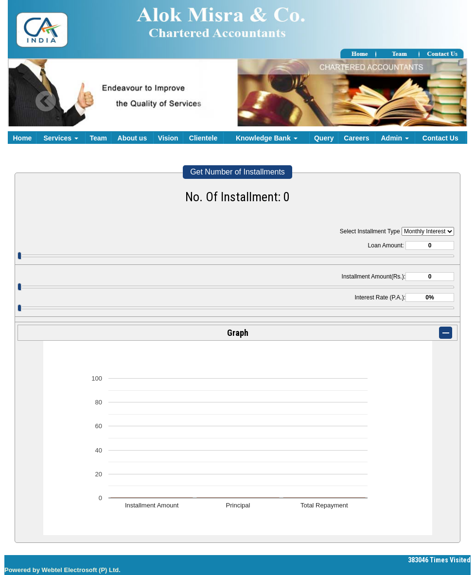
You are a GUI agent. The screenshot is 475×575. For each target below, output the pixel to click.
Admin (394, 138)
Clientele (203, 138)
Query (324, 138)
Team (98, 138)
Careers (356, 138)
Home (22, 138)
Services (60, 138)
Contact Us (440, 138)
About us (132, 138)
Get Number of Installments (237, 172)
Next (424, 101)
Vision (168, 138)
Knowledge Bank (267, 138)
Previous (45, 101)
